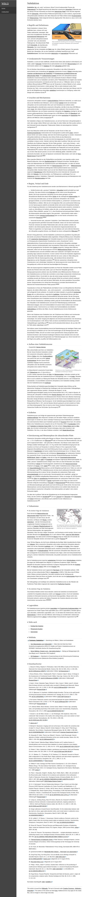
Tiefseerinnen (33, 372)
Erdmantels (35, 13)
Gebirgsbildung (31, 309)
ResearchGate (33, 680)
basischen (51, 71)
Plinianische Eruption (36, 629)
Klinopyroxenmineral (71, 463)
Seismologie (34, 632)
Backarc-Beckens (57, 394)
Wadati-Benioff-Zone (68, 430)
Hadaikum (46, 66)
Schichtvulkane (71, 560)
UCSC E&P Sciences (63, 696)
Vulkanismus (30, 176)
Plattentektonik (31, 9)
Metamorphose (34, 18)
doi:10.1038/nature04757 (47, 739)
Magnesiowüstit (60, 482)
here (56, 890)
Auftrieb (61, 103)
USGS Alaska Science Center (52, 781)
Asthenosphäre (73, 196)
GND (43, 882)
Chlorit (31, 498)
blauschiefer (33, 468)
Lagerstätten (53, 608)
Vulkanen (32, 544)
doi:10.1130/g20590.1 (38, 696)
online (37, 770)
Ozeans (55, 247)
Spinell (49, 480)
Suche (3, 8)
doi (40, 779)
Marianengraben (59, 374)
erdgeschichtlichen (53, 100)
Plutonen (62, 538)
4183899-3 (48, 882)
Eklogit (70, 71)
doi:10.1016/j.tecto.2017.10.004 (38, 720)
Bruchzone (39, 217)
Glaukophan (77, 496)
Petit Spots (56, 570)
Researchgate (41, 797)
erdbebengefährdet (32, 417)
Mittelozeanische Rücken (65, 249)
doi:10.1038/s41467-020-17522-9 (69, 746)
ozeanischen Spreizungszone (39, 239)
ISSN (56, 856)
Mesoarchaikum (72, 64)
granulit (29, 476)
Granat (37, 466)
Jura (32, 109)
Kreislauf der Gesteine (37, 626)
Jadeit (45, 466)
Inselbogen (48, 382)
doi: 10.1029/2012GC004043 (65, 822)
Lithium (44, 617)
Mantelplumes (38, 172)
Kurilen (68, 546)
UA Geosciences (63, 671)
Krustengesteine (76, 15)
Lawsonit (58, 496)
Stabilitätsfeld (38, 451)
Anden (73, 376)
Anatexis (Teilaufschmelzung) (41, 526)
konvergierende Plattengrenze (35, 36)
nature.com (33, 723)
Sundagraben (72, 424)
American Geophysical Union (68, 732)
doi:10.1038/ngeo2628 (60, 687)
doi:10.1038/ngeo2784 (61, 701)
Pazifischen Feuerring (64, 584)
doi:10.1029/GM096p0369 (36, 732)
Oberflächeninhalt (50, 161)
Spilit (42, 459)
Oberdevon (74, 113)
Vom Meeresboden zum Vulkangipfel (41, 644)
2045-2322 (62, 856)
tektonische (54, 53)
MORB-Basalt (31, 457)
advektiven (53, 90)
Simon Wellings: (45, 651)
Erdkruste (52, 192)
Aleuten (60, 546)
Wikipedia (45, 888)
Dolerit (37, 457)
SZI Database (34, 656)
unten (71, 132)
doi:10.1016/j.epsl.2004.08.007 (63, 751)
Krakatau (77, 564)
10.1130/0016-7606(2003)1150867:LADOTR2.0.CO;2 (58, 779)
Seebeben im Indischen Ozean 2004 (40, 426)
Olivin (35, 478)
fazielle (39, 468)
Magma (56, 536)
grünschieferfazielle (32, 474)
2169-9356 (59, 869)
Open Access (48, 760)
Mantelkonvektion (40, 178)
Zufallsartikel (5, 12)
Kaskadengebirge (43, 550)
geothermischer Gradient (49, 75)
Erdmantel (38, 64)
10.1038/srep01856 (36, 859)
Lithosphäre (68, 9)
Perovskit (50, 482)
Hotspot (58, 594)
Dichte (54, 196)
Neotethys (67, 111)
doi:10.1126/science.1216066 (49, 678)
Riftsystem (75, 231)
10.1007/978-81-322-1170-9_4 (60, 794)
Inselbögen (56, 294)
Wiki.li (5, 3)
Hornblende (46, 496)
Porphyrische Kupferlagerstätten (69, 608)
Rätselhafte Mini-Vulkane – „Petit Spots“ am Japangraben (60, 851)
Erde (50, 374)
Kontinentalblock (47, 356)
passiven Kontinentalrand (47, 215)
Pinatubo (53, 566)
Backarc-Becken (41, 347)
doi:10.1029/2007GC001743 (55, 711)
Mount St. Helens (38, 566)
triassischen (74, 115)
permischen (65, 115)
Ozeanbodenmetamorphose (68, 457)
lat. (36, 7)
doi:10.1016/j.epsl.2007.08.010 (37, 806)
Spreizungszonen (57, 165)
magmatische (64, 53)
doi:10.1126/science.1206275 (37, 671)
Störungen (48, 440)
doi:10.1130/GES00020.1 (36, 760)
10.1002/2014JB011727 (37, 871)
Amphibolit (49, 459)
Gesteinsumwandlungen (34, 132)
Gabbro (44, 457)
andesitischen (52, 560)
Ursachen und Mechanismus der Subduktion (39, 73)
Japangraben (54, 572)
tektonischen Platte (60, 11)
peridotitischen (44, 478)
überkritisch (30, 522)
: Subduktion (36, 640)
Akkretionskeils (45, 534)
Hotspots (36, 174)
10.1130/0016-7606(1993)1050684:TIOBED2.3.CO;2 (52, 836)
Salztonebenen (31, 614)
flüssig (45, 520)
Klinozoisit (67, 496)
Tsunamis (63, 422)
